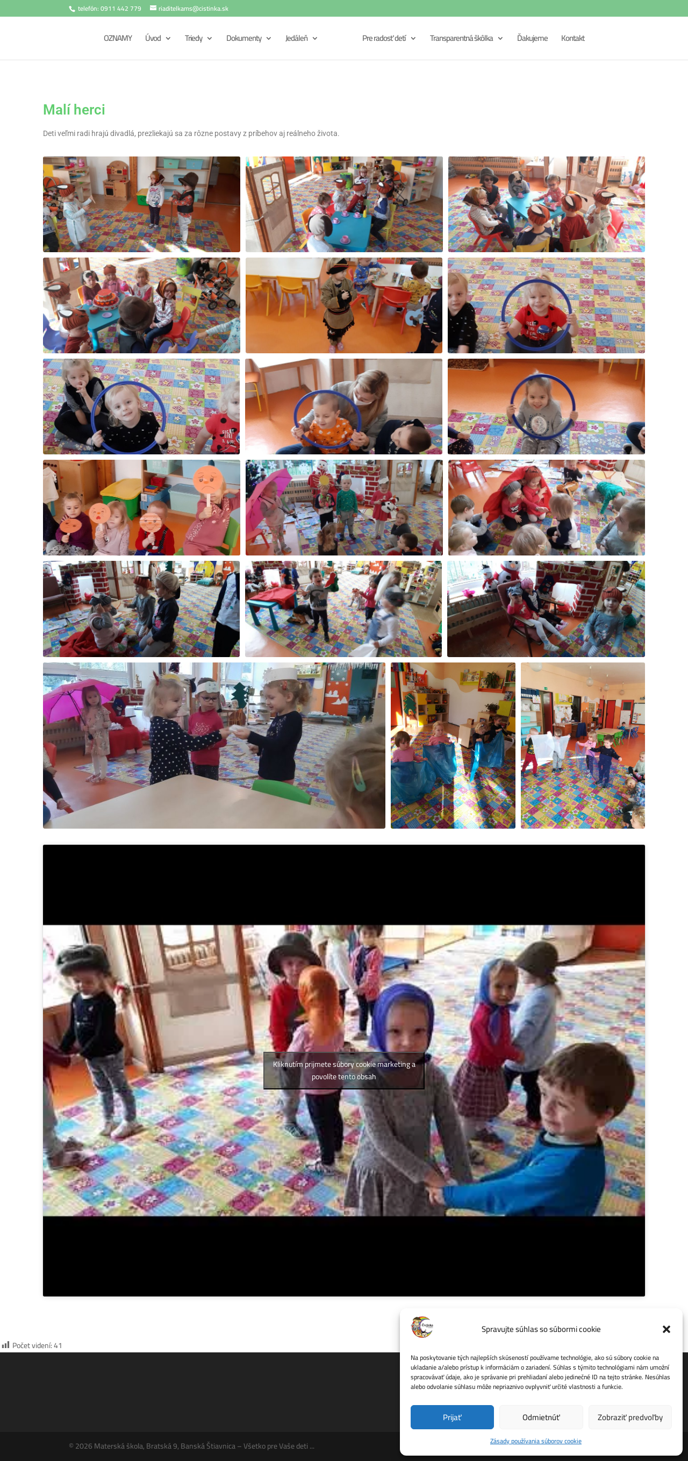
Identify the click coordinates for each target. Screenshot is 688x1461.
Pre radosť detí (384, 40)
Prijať (452, 1417)
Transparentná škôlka (461, 40)
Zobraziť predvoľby (630, 1417)
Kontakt (572, 40)
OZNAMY (118, 40)
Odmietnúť (541, 1417)
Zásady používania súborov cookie (536, 1441)
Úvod (153, 40)
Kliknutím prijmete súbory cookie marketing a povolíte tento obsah (344, 1070)
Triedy (193, 40)
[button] (666, 1329)
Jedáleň (296, 40)
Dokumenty (243, 40)
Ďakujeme (532, 40)
